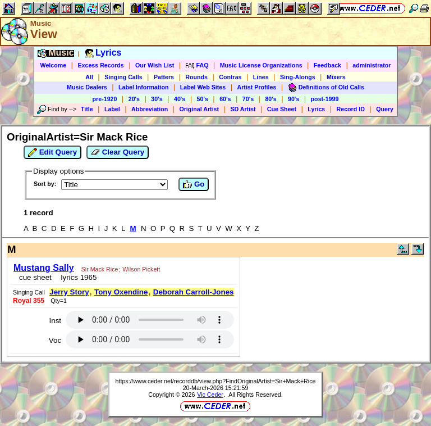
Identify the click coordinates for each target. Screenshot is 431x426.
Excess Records (100, 65)
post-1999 (325, 99)
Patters (164, 77)
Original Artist (199, 109)
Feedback (327, 65)
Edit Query (52, 152)
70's (248, 99)
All (89, 77)
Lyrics (316, 109)
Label (112, 109)
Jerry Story (69, 292)
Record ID (351, 109)
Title (87, 109)
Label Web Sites (203, 87)
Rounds (196, 77)
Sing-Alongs (297, 77)
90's (293, 99)
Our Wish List (154, 65)
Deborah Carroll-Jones (193, 292)
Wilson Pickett (141, 269)
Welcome (53, 65)
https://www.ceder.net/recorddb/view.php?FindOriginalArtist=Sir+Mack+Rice (216, 381)
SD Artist (242, 109)
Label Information (143, 87)
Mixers (336, 77)
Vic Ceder (210, 394)
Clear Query (117, 152)
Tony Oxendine (121, 292)
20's (134, 99)
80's (270, 99)
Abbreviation (149, 109)
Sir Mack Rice (99, 269)
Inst (55, 320)
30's (156, 99)
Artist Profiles (257, 87)
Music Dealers (87, 87)
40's (179, 99)
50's (202, 99)
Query (384, 109)
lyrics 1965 (77, 277)
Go (193, 184)
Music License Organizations (261, 65)
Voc (55, 340)
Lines (261, 77)
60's (225, 99)
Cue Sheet (281, 109)
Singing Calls (123, 77)
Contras (230, 77)
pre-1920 (105, 99)
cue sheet (35, 277)
